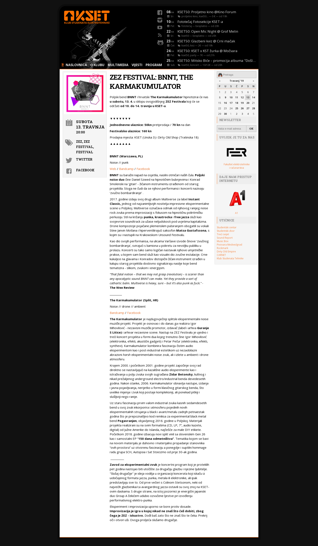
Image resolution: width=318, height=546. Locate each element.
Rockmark (222, 248)
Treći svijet (223, 234)
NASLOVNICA (76, 65)
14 (253, 97)
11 (236, 97)
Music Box (222, 241)
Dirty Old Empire (226, 251)
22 (219, 108)
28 (253, 108)
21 (253, 103)
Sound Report (225, 237)
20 (247, 103)
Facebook (143, 169)
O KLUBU (97, 65)
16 (225, 103)
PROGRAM (154, 65)
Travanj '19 (237, 81)
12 (242, 97)
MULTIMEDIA (118, 65)
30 (225, 114)
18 (236, 103)
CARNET (221, 255)
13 (247, 97)
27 (247, 108)
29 (219, 114)
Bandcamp (126, 169)
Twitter (84, 159)
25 (236, 108)
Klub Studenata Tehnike (230, 258)
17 (231, 103)
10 (231, 97)
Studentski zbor (226, 231)
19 (242, 103)
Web (113, 169)
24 (231, 108)
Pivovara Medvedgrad (229, 244)
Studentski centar (226, 227)
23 (225, 108)
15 (219, 103)
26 (242, 108)
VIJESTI (137, 65)
